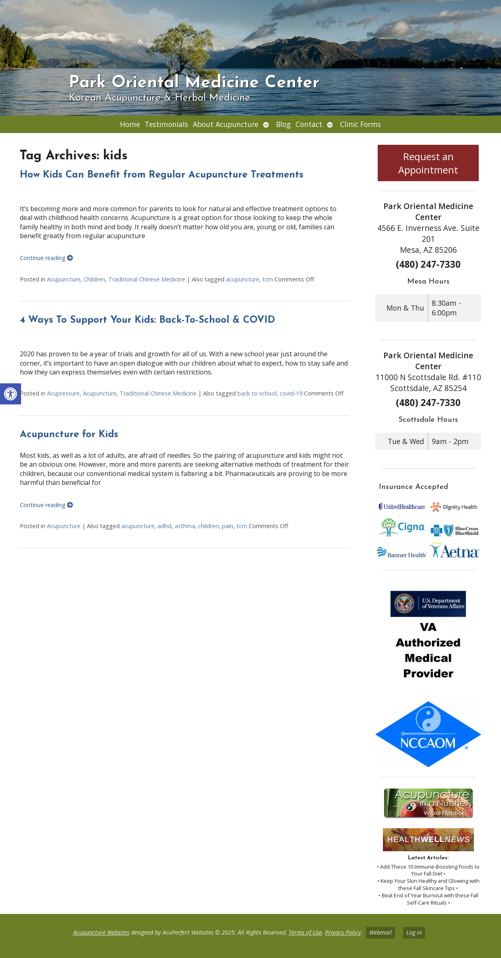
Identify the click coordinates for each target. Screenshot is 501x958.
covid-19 (291, 393)
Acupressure (63, 393)
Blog (283, 124)
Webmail (380, 932)
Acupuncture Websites (101, 932)
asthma (185, 526)
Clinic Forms (360, 124)
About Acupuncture (225, 124)
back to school (257, 393)
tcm (267, 279)
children (208, 526)
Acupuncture (63, 279)
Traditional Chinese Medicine (146, 279)
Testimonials (166, 124)
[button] (10, 393)
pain (227, 526)
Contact (309, 124)
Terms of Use (305, 932)
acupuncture (242, 279)
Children (94, 279)
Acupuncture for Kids (69, 435)
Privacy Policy (343, 932)
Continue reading (46, 258)
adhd (164, 526)
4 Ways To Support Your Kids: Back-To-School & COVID (147, 320)
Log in (414, 932)
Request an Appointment (428, 163)
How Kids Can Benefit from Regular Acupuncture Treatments (161, 175)
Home (130, 124)
